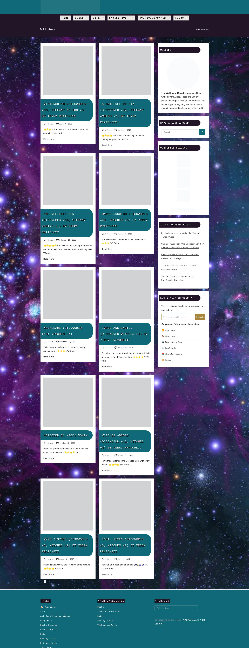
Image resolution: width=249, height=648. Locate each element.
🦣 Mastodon (168, 336)
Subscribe (200, 317)
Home (198, 29)
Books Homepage (50, 625)
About (44, 611)
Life (43, 634)
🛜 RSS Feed (168, 330)
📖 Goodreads (168, 348)
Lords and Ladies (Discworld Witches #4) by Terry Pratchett (124, 333)
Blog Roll (46, 620)
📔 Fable (166, 360)
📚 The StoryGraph (171, 354)
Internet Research (108, 611)
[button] (45, 581)
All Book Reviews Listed (56, 616)
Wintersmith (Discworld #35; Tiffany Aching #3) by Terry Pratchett (64, 110)
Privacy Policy (50, 643)
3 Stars (50, 124)
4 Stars (108, 130)
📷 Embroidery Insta (172, 342)
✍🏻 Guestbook (48, 607)
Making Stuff (48, 638)
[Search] (202, 132)
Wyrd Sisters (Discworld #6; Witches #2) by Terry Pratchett (65, 545)
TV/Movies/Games (107, 625)
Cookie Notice (49, 629)
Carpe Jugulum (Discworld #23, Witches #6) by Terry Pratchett (124, 220)
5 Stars (50, 240)
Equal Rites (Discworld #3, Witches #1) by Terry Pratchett (123, 545)
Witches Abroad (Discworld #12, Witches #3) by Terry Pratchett (122, 441)
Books (100, 607)
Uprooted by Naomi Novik (66, 435)
